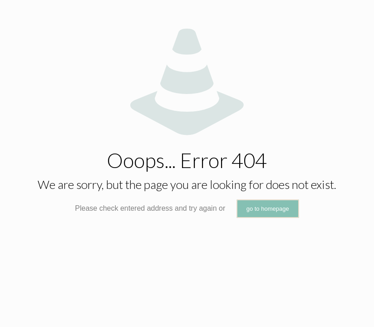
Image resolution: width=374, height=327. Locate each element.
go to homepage (267, 208)
